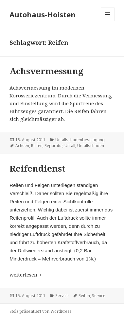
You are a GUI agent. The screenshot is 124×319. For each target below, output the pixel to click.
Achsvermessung (46, 71)
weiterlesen (24, 274)
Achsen (22, 145)
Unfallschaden (90, 145)
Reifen (37, 145)
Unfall (69, 145)
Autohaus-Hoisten (42, 14)
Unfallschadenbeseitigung (80, 140)
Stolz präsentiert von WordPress (40, 311)
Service (62, 295)
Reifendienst (37, 168)
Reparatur (53, 145)
